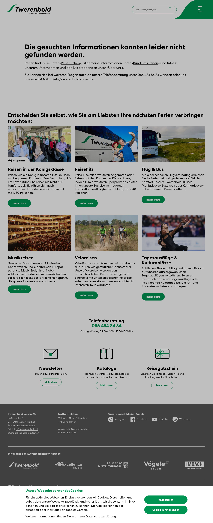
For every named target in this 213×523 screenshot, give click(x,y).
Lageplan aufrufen (28, 435)
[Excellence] (68, 468)
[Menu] (199, 9)
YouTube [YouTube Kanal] (160, 421)
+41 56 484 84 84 (26, 428)
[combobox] (153, 9)
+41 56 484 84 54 (67, 435)
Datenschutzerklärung (101, 516)
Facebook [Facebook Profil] (139, 421)
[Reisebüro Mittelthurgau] (113, 468)
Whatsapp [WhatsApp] (181, 422)
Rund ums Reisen (145, 63)
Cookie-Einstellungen (166, 509)
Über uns (115, 68)
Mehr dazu (51, 384)
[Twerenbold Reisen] (23, 467)
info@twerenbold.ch (68, 79)
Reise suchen (70, 63)
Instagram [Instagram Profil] (117, 421)
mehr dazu (19, 205)
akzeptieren (166, 499)
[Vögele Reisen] (156, 468)
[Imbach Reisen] (194, 468)
